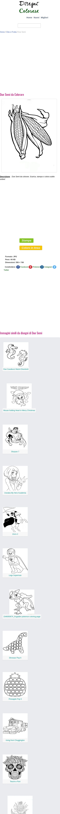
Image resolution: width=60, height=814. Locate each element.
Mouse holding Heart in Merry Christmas (19, 410)
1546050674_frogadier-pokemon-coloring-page (21, 617)
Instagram (48, 267)
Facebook (24, 267)
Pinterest (36, 267)
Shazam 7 (15, 452)
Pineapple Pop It (15, 699)
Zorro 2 (15, 534)
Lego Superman (15, 575)
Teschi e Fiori (15, 782)
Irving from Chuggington (15, 740)
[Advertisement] (27, 63)
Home (29, 17)
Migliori (44, 17)
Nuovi (36, 17)
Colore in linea (31, 247)
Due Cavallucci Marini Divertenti (15, 369)
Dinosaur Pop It (15, 658)
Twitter (6, 270)
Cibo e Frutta (11, 32)
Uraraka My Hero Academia (15, 493)
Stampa (26, 240)
